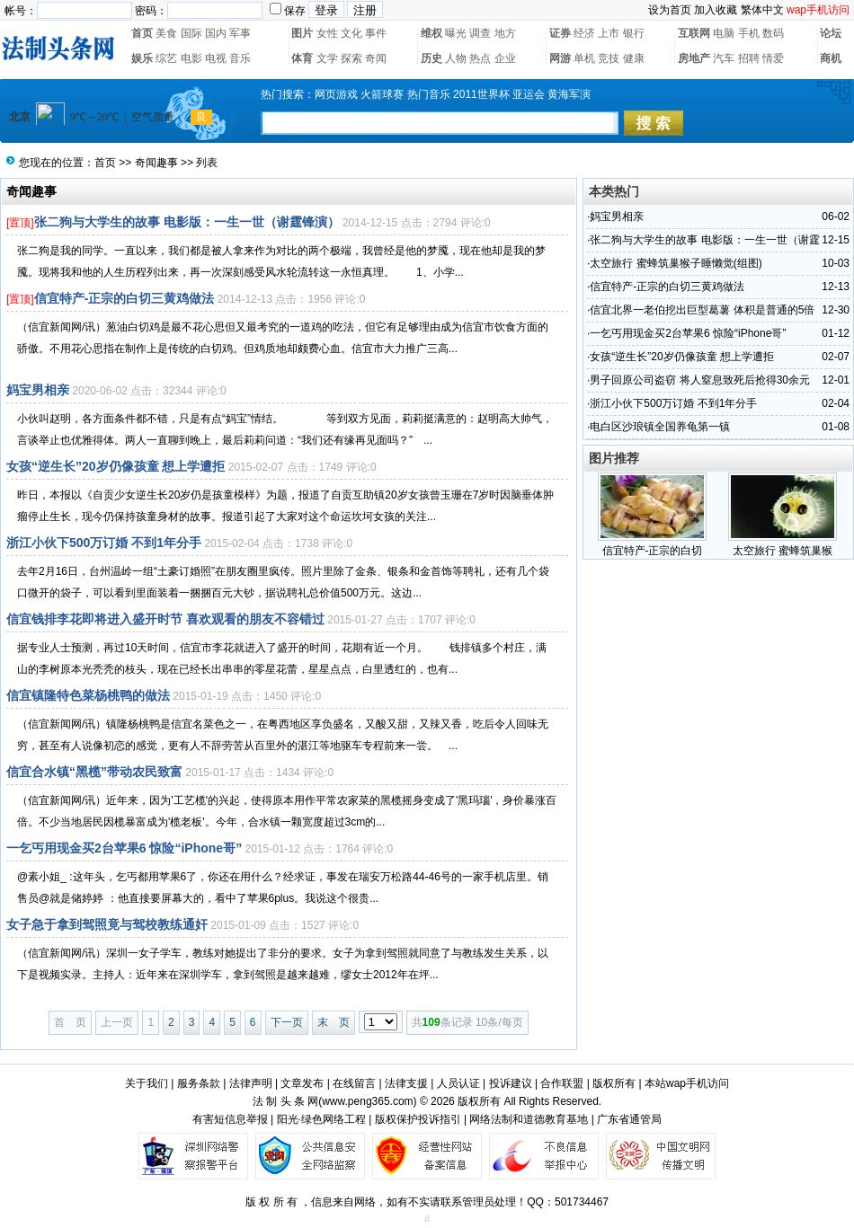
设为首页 (669, 10)
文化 (351, 33)
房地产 (694, 58)
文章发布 (302, 1083)
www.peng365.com (367, 1101)
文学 (327, 58)
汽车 (723, 58)
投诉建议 (510, 1083)
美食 (166, 33)
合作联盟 (561, 1083)
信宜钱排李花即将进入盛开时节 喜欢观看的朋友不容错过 (165, 619)
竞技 (608, 58)
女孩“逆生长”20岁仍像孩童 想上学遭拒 (115, 466)
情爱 (773, 58)
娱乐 (142, 58)
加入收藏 (715, 10)
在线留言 (354, 1083)
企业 (505, 58)
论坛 (830, 33)
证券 (560, 33)
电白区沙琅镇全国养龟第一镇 (660, 426)
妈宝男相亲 (37, 390)
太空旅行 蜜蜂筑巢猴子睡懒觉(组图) (675, 263)
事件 (376, 33)
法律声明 (250, 1083)
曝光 (456, 33)
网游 (560, 58)
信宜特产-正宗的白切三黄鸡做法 (124, 298)
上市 (608, 33)
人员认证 (458, 1083)
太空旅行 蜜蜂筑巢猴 (782, 550)
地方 (505, 33)
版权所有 (614, 1083)
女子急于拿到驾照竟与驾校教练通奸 (107, 924)
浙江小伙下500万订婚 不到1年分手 (103, 542)
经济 (584, 33)
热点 (480, 58)
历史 (431, 58)
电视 (216, 58)
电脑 (723, 33)
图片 (302, 33)
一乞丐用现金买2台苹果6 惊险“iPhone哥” (124, 848)
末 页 (333, 1022)
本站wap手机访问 (687, 1083)
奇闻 (376, 58)
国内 (216, 33)
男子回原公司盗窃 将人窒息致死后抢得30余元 (700, 380)
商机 (830, 58)
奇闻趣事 (156, 162)
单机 (584, 58)
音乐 (240, 58)
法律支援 (406, 1083)
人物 (456, 58)
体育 (302, 58)
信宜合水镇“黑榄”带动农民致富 (94, 771)
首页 (142, 33)
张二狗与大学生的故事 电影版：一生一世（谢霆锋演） (187, 222)
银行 (634, 33)
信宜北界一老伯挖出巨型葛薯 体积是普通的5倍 (702, 310)
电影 (191, 58)
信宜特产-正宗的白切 (652, 550)
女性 (327, 33)
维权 (431, 33)
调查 (480, 33)
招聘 (749, 58)
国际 (191, 33)
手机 (749, 33)
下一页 (287, 1022)
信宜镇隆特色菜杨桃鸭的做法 (88, 695)
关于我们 (146, 1083)
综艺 (166, 58)
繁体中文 (762, 10)
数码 (773, 33)
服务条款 (198, 1083)
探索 (351, 58)
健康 (634, 58)
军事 (240, 33)
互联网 (694, 33)
